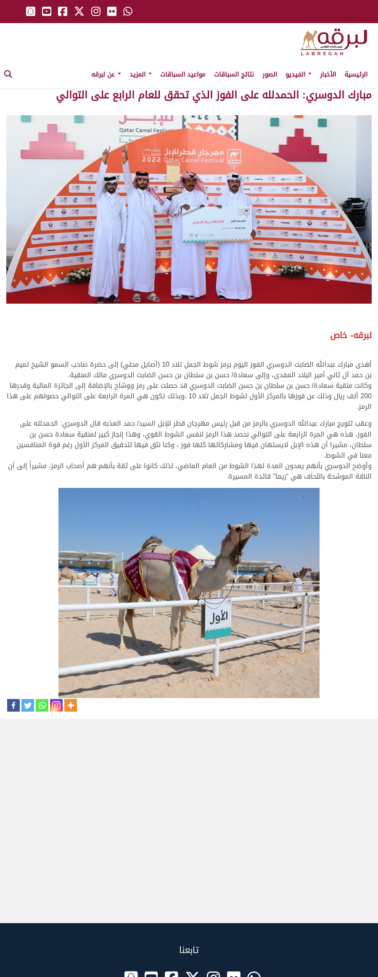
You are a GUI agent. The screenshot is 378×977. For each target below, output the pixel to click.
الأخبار (328, 74)
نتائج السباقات (234, 74)
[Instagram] (56, 705)
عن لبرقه (106, 74)
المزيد (141, 74)
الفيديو (298, 74)
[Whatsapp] (42, 705)
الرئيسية (355, 74)
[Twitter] (27, 705)
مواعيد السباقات (183, 74)
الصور (269, 74)
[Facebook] (13, 705)
